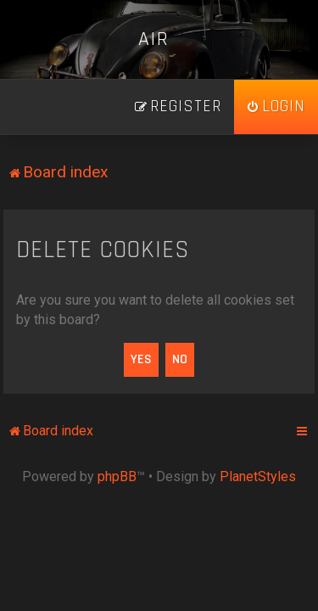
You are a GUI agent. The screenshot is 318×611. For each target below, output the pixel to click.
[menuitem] (276, 107)
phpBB (117, 476)
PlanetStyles (258, 476)
